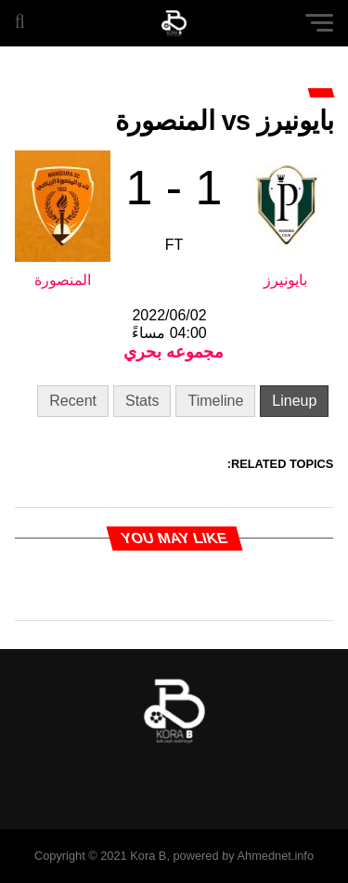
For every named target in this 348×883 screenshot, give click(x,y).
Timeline (215, 401)
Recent (73, 401)
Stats (142, 401)
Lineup (294, 401)
